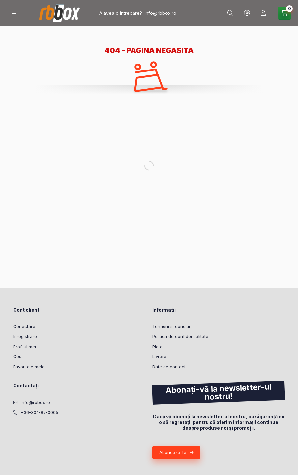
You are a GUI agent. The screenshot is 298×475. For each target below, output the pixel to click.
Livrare (159, 356)
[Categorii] (14, 13)
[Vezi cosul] (284, 13)
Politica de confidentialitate (180, 336)
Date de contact (169, 366)
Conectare (24, 326)
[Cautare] (230, 13)
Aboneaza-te (172, 452)
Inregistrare (25, 336)
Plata (157, 346)
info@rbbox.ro (160, 13)
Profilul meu (25, 346)
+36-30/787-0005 (39, 412)
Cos (17, 356)
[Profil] (263, 13)
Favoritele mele (29, 366)
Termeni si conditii (171, 326)
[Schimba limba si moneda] (246, 13)
